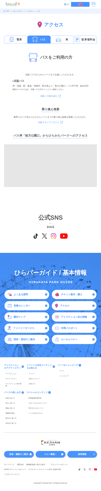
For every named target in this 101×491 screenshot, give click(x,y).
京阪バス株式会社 (48, 96)
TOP (7, 11)
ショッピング (62, 374)
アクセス (31, 11)
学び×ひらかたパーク (34, 399)
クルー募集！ (50, 441)
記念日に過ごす (9, 410)
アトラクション (9, 373)
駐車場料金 (88, 39)
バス (43, 39)
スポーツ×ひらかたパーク (36, 395)
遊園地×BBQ (8, 403)
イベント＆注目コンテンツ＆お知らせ (39, 366)
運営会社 (21, 451)
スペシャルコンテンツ (37, 386)
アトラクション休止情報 (12, 380)
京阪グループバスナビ (48, 122)
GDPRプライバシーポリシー (37, 456)
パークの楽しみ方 (12, 386)
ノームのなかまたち (34, 403)
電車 (19, 39)
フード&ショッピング (68, 365)
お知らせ (30, 380)
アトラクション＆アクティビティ (12, 366)
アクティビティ (9, 376)
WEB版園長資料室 (33, 391)
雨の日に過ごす (9, 406)
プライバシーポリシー (13, 456)
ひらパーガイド (18, 11)
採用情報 (82, 441)
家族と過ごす (9, 399)
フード (60, 370)
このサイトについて (50, 461)
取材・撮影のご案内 (18, 441)
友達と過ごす (9, 391)
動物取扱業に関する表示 (38, 451)
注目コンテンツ (32, 376)
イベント (30, 373)
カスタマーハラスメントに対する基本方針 (21, 461)
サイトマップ (9, 451)
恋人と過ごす (9, 395)
